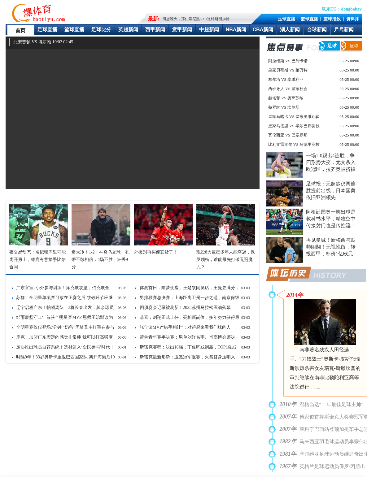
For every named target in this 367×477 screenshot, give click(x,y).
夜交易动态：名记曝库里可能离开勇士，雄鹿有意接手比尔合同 (37, 259)
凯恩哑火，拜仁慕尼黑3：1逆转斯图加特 (196, 19)
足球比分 (101, 29)
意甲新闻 (182, 29)
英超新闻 (128, 29)
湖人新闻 (290, 29)
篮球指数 (332, 18)
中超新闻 (209, 29)
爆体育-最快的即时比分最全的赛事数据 (40, 11)
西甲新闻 (155, 29)
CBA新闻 (263, 29)
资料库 (352, 18)
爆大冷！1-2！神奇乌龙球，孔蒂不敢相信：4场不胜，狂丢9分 (100, 259)
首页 (20, 30)
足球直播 (286, 18)
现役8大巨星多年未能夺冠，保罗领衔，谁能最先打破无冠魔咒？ (225, 259)
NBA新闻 (236, 29)
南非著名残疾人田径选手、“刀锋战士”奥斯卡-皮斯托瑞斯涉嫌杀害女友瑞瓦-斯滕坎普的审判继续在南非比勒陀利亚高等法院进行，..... (325, 368)
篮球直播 (309, 18)
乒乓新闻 (344, 29)
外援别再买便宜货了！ (155, 252)
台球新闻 (317, 29)
